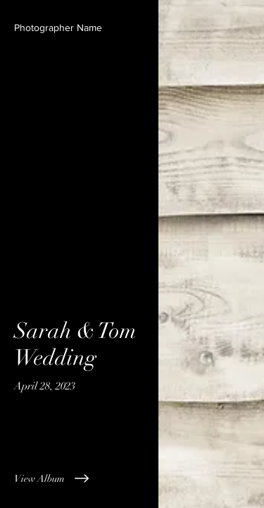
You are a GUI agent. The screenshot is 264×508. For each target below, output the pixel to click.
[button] (58, 28)
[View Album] (79, 478)
